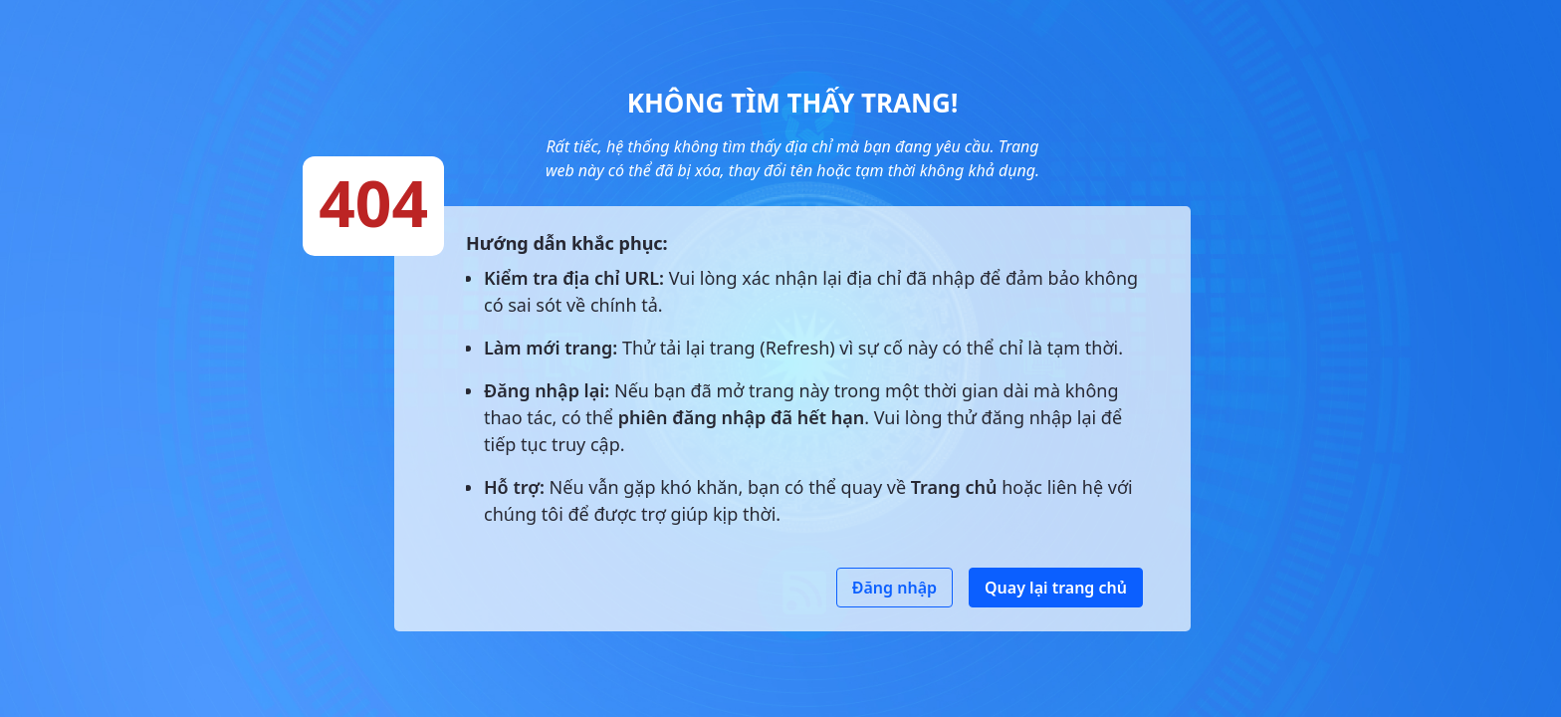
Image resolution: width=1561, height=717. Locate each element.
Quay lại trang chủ (1056, 587)
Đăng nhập (894, 587)
